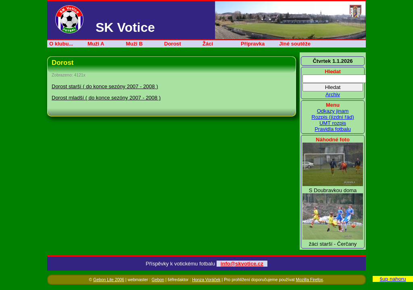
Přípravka (253, 44)
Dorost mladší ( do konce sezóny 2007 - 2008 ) (106, 98)
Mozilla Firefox (309, 280)
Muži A (96, 44)
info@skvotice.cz (242, 264)
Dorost (172, 44)
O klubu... (61, 44)
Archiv (332, 94)
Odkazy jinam (333, 111)
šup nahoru (393, 279)
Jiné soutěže (295, 44)
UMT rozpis (332, 123)
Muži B (134, 44)
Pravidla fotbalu (333, 129)
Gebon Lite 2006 (108, 280)
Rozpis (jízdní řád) (332, 117)
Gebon (158, 280)
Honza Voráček (206, 280)
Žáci (207, 44)
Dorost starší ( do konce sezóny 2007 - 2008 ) (105, 86)
